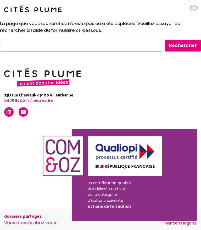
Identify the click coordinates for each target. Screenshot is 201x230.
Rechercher (183, 45)
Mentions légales (181, 223)
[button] (194, 8)
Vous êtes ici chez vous (30, 222)
